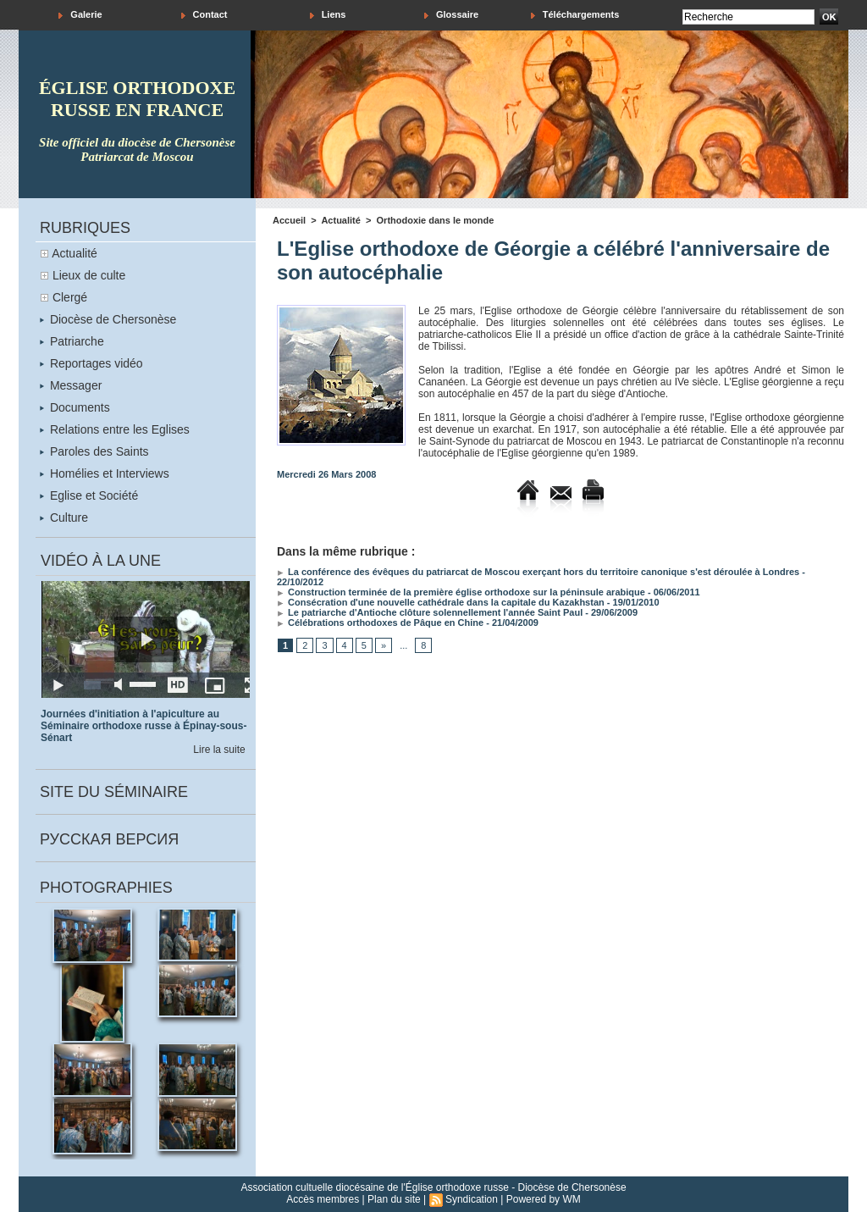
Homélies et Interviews (104, 473)
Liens (328, 14)
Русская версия (109, 839)
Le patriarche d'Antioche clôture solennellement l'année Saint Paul (430, 612)
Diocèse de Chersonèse (108, 319)
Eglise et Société (89, 495)
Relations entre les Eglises (115, 429)
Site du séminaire (114, 791)
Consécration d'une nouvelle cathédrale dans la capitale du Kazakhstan (441, 602)
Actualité (74, 253)
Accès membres (322, 1199)
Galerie (80, 14)
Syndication (471, 1199)
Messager (71, 385)
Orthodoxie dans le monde (435, 220)
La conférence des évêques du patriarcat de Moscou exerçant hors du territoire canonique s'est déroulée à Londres (538, 572)
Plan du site (394, 1199)
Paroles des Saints (94, 451)
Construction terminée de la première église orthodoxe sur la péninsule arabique (461, 592)
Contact (204, 14)
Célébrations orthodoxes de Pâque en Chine (380, 622)
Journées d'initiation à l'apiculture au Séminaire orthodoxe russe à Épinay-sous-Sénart (143, 726)
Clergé (69, 297)
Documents (75, 407)
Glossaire (451, 14)
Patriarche (72, 341)
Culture (64, 517)
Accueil (289, 220)
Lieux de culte (88, 275)
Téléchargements (575, 14)
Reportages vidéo (91, 363)
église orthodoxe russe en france (137, 98)
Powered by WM (543, 1199)
